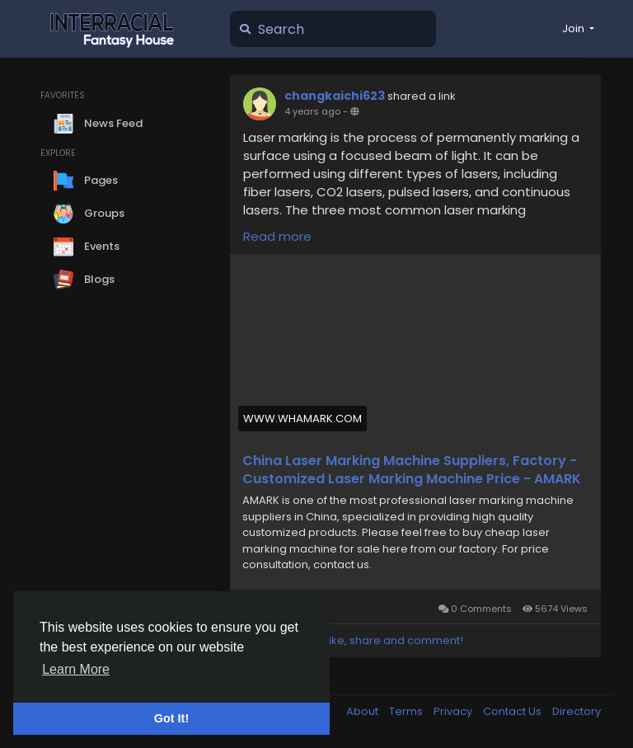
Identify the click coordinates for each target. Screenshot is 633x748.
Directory (576, 711)
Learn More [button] (76, 669)
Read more (277, 236)
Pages (86, 181)
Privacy (454, 711)
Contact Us (513, 711)
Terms (407, 711)
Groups (89, 213)
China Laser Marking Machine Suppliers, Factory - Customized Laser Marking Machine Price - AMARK (411, 470)
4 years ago (312, 111)
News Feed (98, 124)
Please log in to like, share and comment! (352, 640)
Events (87, 246)
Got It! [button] (171, 718)
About (363, 711)
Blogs (84, 279)
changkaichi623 (334, 95)
